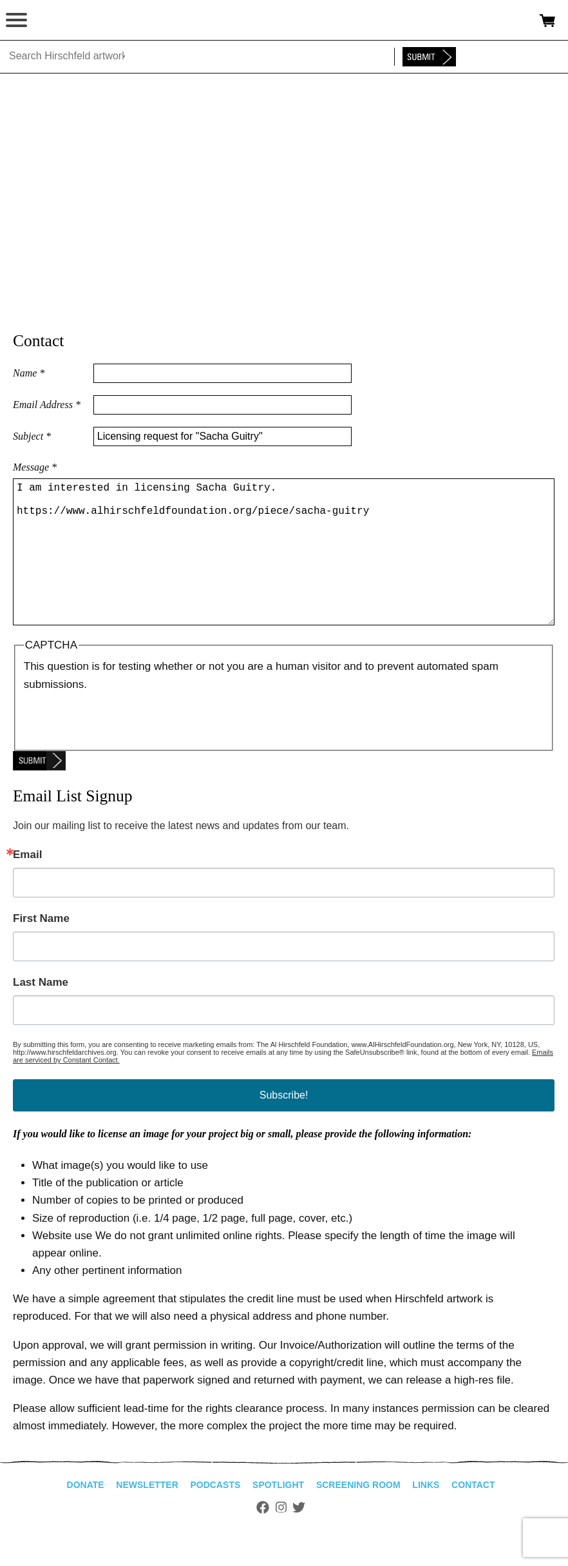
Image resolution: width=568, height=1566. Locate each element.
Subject (32, 436)
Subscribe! (284, 1126)
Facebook (262, 1538)
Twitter (298, 1538)
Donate (85, 1516)
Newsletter (147, 1516)
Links (425, 1516)
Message (35, 467)
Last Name (40, 1013)
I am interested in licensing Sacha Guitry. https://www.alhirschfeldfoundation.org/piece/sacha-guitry (283, 567)
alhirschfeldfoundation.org (54, 20)
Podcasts (216, 1516)
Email (27, 885)
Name (28, 372)
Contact (473, 1516)
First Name (41, 949)
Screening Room (358, 1516)
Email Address (46, 404)
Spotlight (278, 1516)
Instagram (281, 1538)
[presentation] (122, 749)
